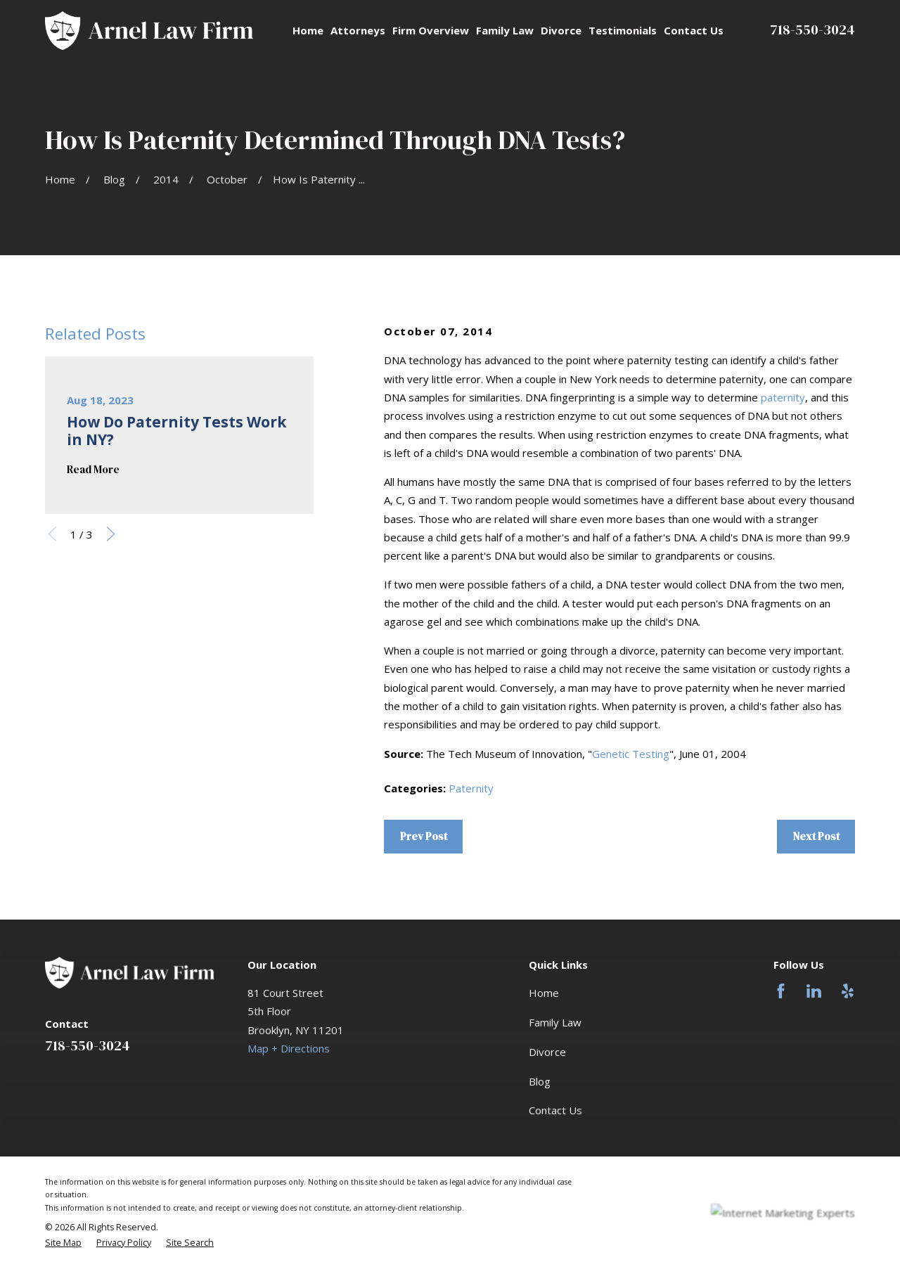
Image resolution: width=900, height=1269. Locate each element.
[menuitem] (63, 1243)
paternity (783, 397)
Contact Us (555, 1110)
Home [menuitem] (307, 30)
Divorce (547, 1052)
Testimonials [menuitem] (623, 30)
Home (544, 993)
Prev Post (423, 836)
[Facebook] (780, 991)
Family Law (555, 1022)
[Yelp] (847, 991)
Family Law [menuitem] (505, 30)
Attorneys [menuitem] (357, 30)
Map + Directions (289, 1048)
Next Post (816, 836)
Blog (540, 1081)
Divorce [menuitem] (561, 30)
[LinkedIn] (813, 991)
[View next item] (110, 534)
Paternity (471, 788)
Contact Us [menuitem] (694, 30)
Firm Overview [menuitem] (430, 30)
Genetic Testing (630, 754)
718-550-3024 (812, 29)
